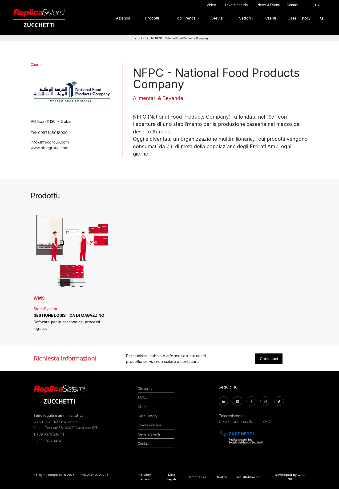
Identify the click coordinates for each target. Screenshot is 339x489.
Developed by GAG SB (290, 477)
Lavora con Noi (237, 5)
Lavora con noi (149, 425)
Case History (299, 18)
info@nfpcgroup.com (50, 142)
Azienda (123, 18)
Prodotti (152, 18)
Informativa (197, 477)
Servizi (217, 18)
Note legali (171, 477)
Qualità (221, 477)
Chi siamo (145, 388)
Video (212, 5)
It (141, 38)
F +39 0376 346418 (49, 441)
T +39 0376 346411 (48, 434)
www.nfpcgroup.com (49, 147)
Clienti (270, 18)
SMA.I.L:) (144, 398)
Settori (245, 18)
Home (134, 38)
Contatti (293, 5)
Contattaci (269, 358)
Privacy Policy (145, 477)
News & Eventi (269, 5)
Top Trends (186, 18)
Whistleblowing (248, 477)
